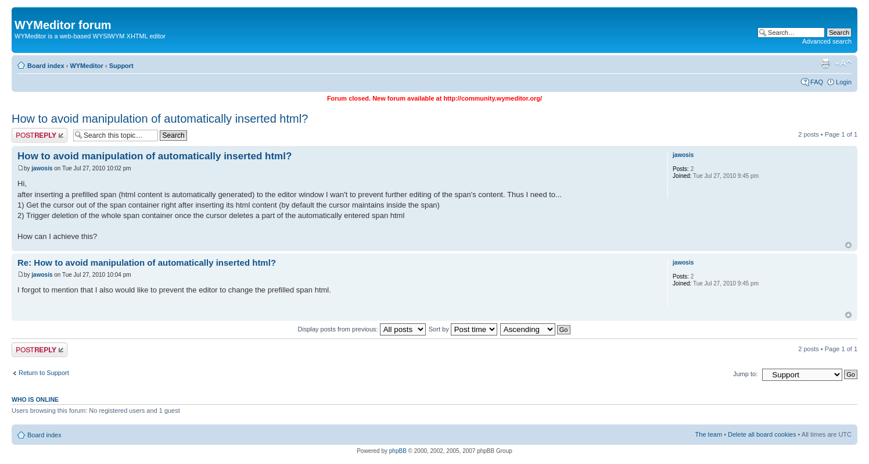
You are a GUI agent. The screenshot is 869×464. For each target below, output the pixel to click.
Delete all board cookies (762, 434)
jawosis (41, 168)
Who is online (35, 399)
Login (844, 81)
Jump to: (745, 373)
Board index (45, 65)
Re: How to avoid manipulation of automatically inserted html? (146, 262)
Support (121, 65)
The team (708, 434)
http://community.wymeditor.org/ (492, 98)
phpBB (398, 451)
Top (848, 245)
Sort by (463, 329)
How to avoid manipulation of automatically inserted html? (160, 118)
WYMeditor (86, 65)
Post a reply (39, 135)
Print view (825, 63)
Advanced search (827, 41)
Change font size (843, 63)
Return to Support (44, 372)
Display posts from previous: (362, 329)
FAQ (816, 81)
